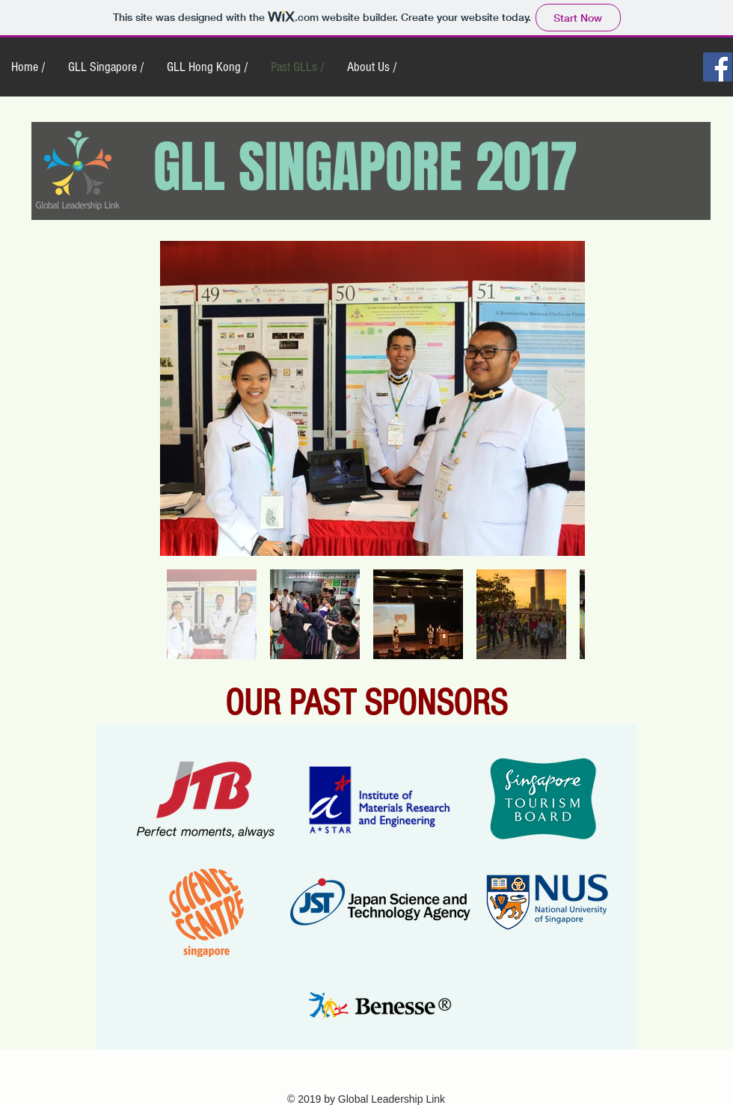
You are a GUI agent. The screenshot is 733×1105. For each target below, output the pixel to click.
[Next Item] (559, 398)
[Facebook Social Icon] (717, 67)
